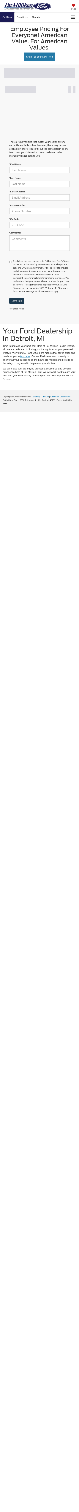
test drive (25, 356)
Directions (22, 17)
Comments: (15, 232)
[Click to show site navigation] (73, 17)
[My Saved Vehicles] (73, 7)
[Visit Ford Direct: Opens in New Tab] (10, 403)
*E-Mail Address (17, 191)
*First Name (15, 164)
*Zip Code (14, 219)
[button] (7, 17)
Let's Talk (17, 300)
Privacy (45, 397)
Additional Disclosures (60, 397)
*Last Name (14, 177)
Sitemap (36, 397)
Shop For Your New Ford (39, 56)
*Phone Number (17, 205)
